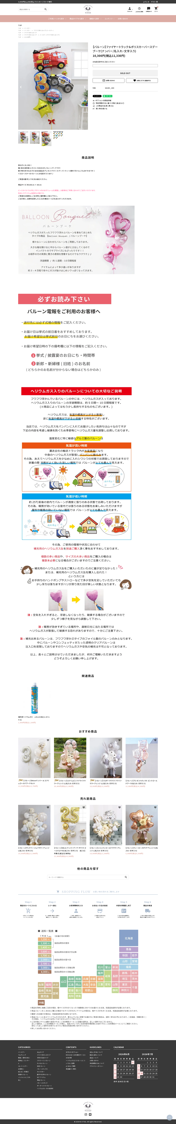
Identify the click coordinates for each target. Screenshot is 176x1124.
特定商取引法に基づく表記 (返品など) (108, 103)
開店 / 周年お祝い (24, 1058)
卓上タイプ (40, 1052)
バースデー (27, 28)
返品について (94, 1058)
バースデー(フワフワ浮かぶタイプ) (50, 35)
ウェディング (22, 1055)
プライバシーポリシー (96, 1066)
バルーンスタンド (42, 1083)
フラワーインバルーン (44, 1060)
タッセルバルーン (42, 1063)
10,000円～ (27, 37)
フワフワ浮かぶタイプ (30, 33)
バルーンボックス (42, 1069)
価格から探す (94, 18)
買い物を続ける (100, 108)
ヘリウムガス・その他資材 (45, 1088)
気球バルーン (41, 1066)
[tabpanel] (53, 86)
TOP (19, 28)
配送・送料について (96, 1055)
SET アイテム (41, 1077)
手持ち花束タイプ (42, 1058)
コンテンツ (109, 18)
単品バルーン (41, 1080)
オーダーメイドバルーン (44, 1086)
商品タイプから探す (77, 18)
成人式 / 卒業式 (23, 1072)
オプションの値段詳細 (102, 100)
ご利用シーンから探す (56, 18)
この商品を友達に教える (103, 106)
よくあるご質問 (70, 1066)
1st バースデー (23, 1066)
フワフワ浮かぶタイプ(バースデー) (44, 30)
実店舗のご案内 (71, 1069)
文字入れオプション (72, 1052)
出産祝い (21, 1069)
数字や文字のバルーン (44, 1074)
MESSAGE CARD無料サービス (76, 1055)
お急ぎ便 (69, 1058)
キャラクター (41, 1072)
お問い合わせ (123, 18)
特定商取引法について (97, 1063)
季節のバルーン (23, 1074)
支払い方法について (96, 1052)
